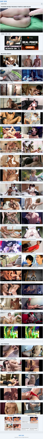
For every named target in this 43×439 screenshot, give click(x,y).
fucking (2, 33)
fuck (9, 33)
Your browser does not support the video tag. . (21, 20)
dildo (6, 33)
